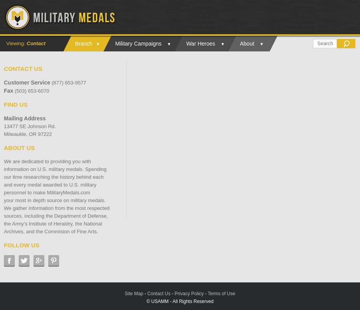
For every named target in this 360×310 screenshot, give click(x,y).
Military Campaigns (138, 44)
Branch (83, 44)
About (247, 44)
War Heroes (200, 44)
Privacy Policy (189, 293)
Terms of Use (221, 293)
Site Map (134, 293)
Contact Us (159, 293)
